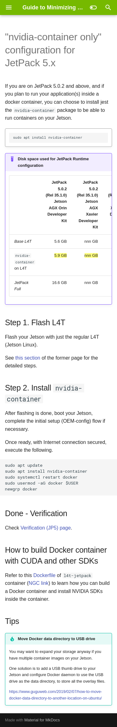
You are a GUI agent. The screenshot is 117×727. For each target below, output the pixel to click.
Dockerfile (44, 575)
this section (27, 358)
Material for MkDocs (42, 720)
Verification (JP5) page (46, 527)
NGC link (39, 583)
